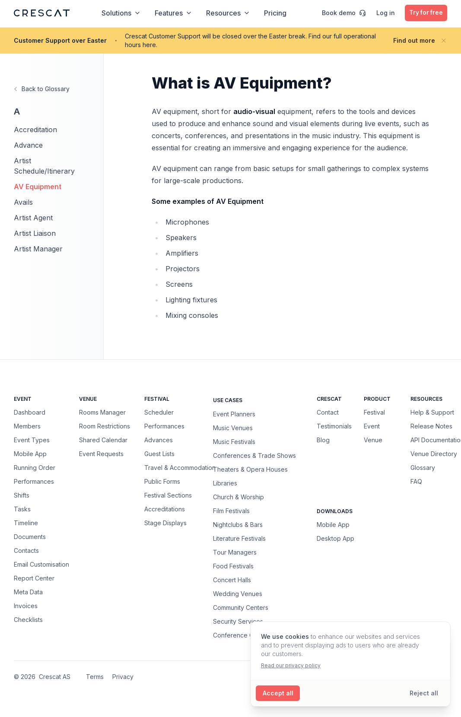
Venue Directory (433, 453)
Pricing (274, 13)
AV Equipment (37, 186)
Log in (383, 12)
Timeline (26, 523)
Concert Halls (232, 580)
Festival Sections (168, 495)
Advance (28, 145)
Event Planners (234, 414)
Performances (34, 481)
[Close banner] (443, 40)
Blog (323, 440)
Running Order (34, 467)
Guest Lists (159, 453)
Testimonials (334, 426)
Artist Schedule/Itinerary (44, 165)
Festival (374, 412)
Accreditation (35, 129)
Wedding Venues (237, 593)
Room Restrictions (104, 426)
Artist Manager (38, 248)
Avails (23, 202)
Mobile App (30, 453)
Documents (30, 536)
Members (27, 426)
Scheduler (159, 412)
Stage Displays (165, 523)
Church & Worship (238, 497)
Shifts (21, 495)
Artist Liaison (35, 233)
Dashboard (29, 412)
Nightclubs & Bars (238, 524)
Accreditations (164, 509)
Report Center (34, 578)
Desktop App (335, 538)
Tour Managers (235, 552)
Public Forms (162, 481)
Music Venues (233, 427)
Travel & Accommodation (180, 467)
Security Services (238, 621)
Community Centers (240, 607)
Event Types (32, 440)
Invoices (26, 605)
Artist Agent (33, 217)
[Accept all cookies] (278, 693)
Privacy (123, 676)
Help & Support (432, 412)
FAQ (416, 481)
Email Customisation (41, 564)
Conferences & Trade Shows (254, 455)
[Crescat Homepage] (41, 13)
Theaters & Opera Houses (250, 469)
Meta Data (28, 592)
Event (372, 426)
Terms (95, 676)
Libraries (225, 483)
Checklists (28, 619)
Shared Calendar (103, 440)
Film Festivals (231, 510)
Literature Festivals (239, 538)
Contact (328, 412)
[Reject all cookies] (424, 693)
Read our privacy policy (291, 665)
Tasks (22, 509)
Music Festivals (234, 441)
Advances (158, 440)
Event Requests (101, 453)
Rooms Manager (102, 412)
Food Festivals (233, 566)
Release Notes (431, 426)
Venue (373, 440)
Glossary (422, 467)
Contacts (26, 550)
